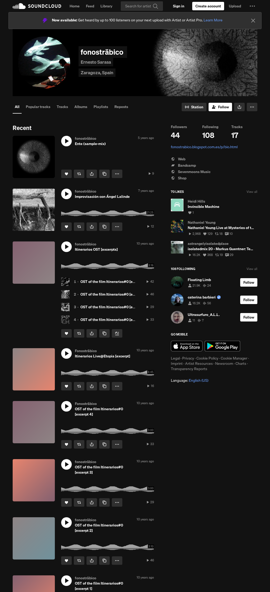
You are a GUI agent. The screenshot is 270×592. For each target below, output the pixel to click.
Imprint (177, 363)
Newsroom (224, 363)
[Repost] (79, 174)
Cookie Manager (234, 358)
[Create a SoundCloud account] (208, 6)
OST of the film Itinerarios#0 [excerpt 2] (113, 294)
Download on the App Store (186, 346)
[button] (252, 6)
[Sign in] (178, 6)
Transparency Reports (189, 369)
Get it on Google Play (222, 346)
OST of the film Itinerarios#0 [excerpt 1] (113, 282)
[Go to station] (194, 107)
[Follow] (220, 107)
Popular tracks (38, 107)
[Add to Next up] (117, 333)
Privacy (188, 358)
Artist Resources (199, 363)
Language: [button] (189, 380)
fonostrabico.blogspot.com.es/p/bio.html (204, 147)
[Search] (142, 6)
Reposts (121, 107)
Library (106, 6)
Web (178, 159)
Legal (175, 358)
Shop (178, 178)
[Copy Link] (104, 174)
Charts (240, 363)
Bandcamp (183, 165)
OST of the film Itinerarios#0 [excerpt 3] (113, 307)
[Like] (66, 174)
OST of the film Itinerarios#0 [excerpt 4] (113, 320)
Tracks (62, 107)
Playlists (101, 107)
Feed (90, 6)
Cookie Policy (207, 358)
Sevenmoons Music (190, 172)
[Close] (253, 21)
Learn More (213, 20)
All (17, 107)
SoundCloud (37, 6)
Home (75, 6)
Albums (80, 107)
